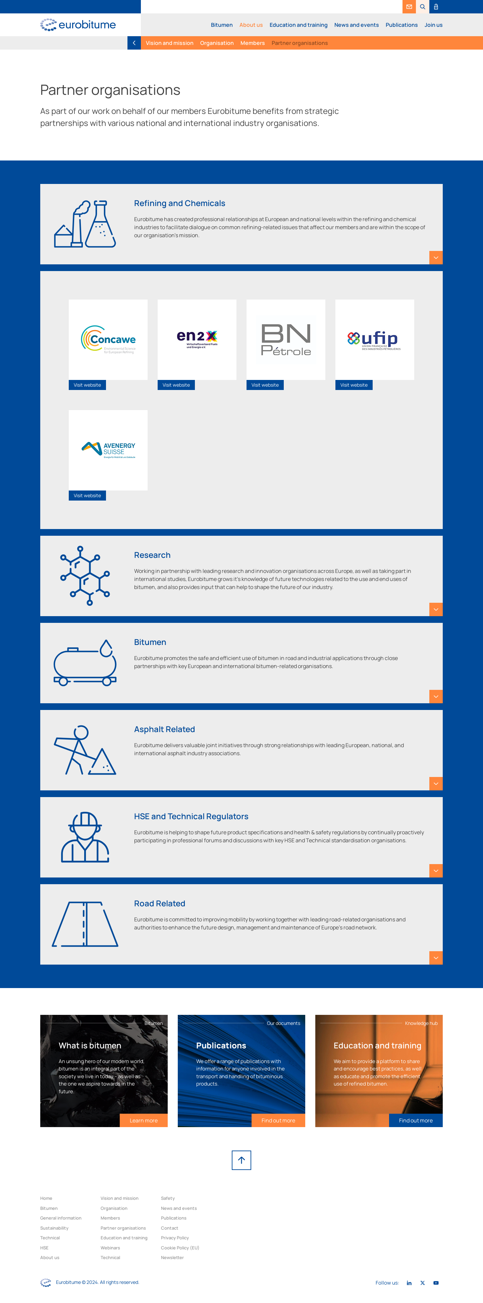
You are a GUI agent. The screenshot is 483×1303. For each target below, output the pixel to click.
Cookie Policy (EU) (180, 1248)
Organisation (217, 43)
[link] (409, 6)
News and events (356, 24)
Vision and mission (170, 43)
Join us (434, 24)
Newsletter (172, 1257)
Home (46, 1198)
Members (252, 43)
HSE (44, 1248)
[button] (422, 6)
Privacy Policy (175, 1238)
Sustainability (54, 1228)
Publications (402, 24)
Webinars (110, 1248)
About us (251, 24)
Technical (50, 1238)
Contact (169, 1228)
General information (61, 1218)
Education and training (299, 24)
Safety (168, 1198)
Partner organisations (300, 43)
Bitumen (222, 24)
